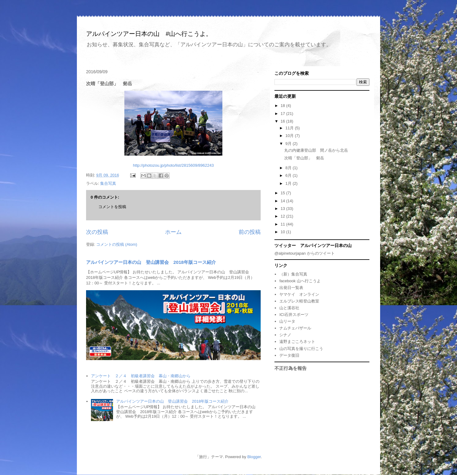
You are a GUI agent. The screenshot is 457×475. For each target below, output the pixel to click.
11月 (290, 128)
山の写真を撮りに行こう (301, 348)
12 (283, 216)
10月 (290, 135)
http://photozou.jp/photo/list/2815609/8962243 (173, 165)
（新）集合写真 (293, 274)
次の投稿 (97, 232)
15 (283, 193)
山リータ (287, 321)
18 (283, 105)
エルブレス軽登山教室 (299, 301)
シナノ (285, 334)
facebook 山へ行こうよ (299, 281)
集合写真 (108, 183)
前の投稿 (250, 232)
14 (283, 201)
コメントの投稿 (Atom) (116, 244)
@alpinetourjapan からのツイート (304, 253)
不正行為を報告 (290, 368)
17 (283, 113)
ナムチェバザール (295, 328)
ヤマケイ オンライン (299, 294)
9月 (289, 143)
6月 (289, 175)
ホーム (173, 232)
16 (283, 121)
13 (283, 208)
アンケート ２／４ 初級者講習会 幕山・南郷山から (141, 376)
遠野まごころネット (297, 341)
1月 (289, 183)
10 (283, 232)
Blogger (254, 456)
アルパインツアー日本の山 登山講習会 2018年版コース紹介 (151, 262)
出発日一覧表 (291, 287)
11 (283, 224)
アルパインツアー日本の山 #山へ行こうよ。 (149, 33)
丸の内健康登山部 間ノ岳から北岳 (316, 150)
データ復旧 (289, 355)
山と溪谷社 (289, 308)
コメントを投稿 (112, 206)
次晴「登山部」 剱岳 (304, 158)
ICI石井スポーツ (293, 314)
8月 (289, 167)
